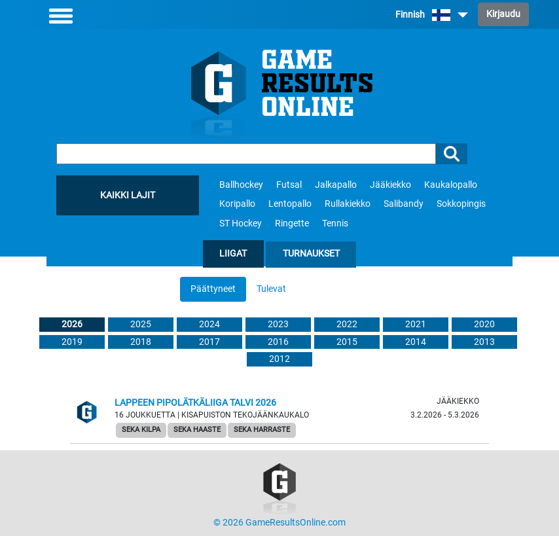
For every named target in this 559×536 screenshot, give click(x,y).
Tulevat (271, 289)
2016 (278, 342)
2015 (346, 342)
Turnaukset (311, 253)
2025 (140, 324)
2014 (415, 342)
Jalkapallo (336, 184)
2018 (140, 342)
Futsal (289, 184)
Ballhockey (241, 184)
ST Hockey (240, 223)
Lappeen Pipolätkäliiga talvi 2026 (195, 402)
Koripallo (237, 203)
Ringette (292, 223)
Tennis (335, 223)
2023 (278, 324)
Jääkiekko (390, 184)
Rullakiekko (347, 203)
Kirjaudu (503, 14)
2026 (72, 324)
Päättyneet (213, 289)
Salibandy (404, 203)
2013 (484, 342)
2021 (415, 324)
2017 (209, 342)
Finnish (431, 14)
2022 (346, 324)
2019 (72, 342)
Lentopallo (290, 203)
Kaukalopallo (450, 184)
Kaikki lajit (127, 195)
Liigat (233, 253)
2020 (484, 324)
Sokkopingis (461, 203)
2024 (209, 324)
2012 (279, 359)
